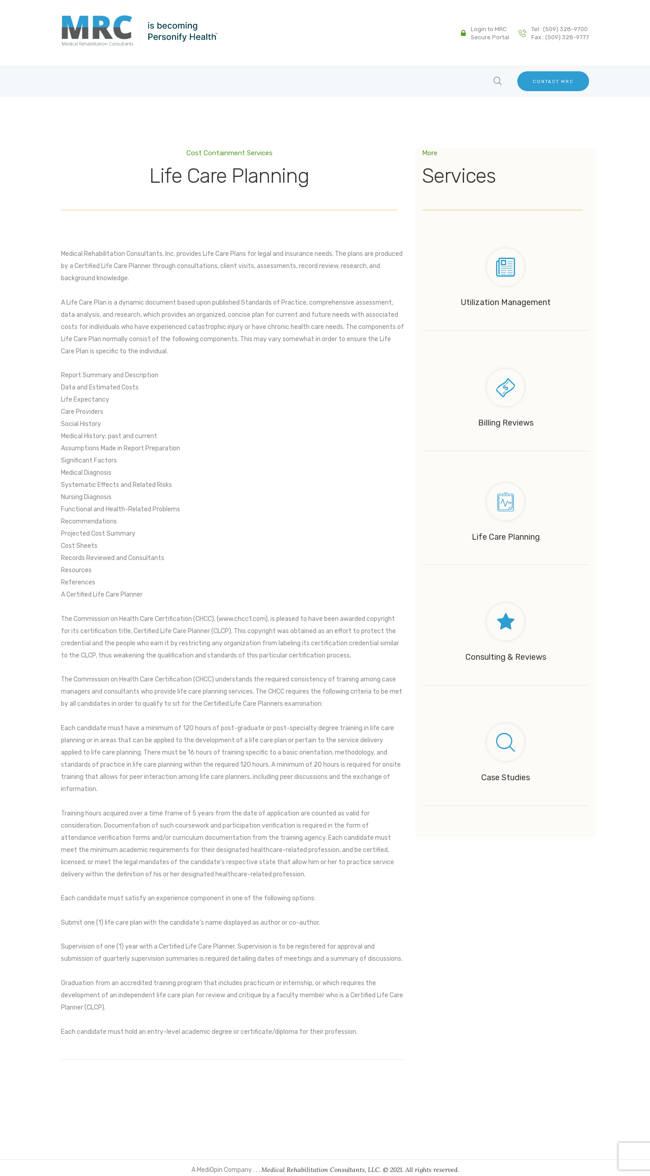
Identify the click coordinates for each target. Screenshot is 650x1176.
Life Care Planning (506, 537)
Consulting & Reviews (505, 657)
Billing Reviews (506, 422)
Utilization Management (506, 302)
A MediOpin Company (222, 1170)
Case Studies (505, 777)
